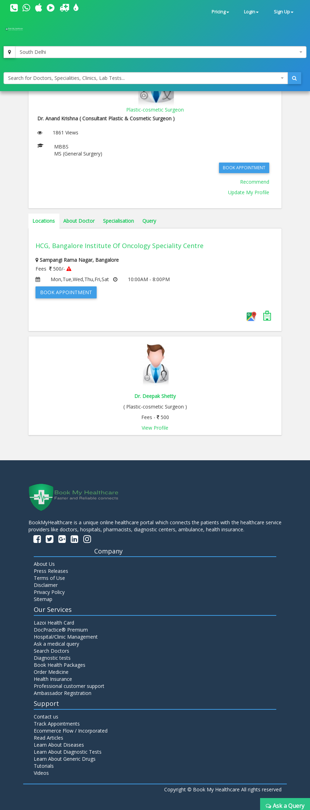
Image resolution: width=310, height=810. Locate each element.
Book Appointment (244, 168)
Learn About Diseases (59, 744)
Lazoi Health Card (54, 622)
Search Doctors (51, 650)
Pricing (220, 12)
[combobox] (160, 52)
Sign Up (283, 12)
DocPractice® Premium (61, 629)
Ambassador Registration (62, 693)
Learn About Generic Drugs (65, 758)
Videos (41, 773)
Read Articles (48, 737)
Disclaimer (46, 585)
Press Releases (51, 571)
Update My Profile (248, 192)
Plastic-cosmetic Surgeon (155, 109)
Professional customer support (69, 686)
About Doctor (79, 220)
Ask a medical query (56, 643)
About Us (44, 564)
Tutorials (44, 765)
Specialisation (118, 220)
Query (149, 220)
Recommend (254, 181)
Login (251, 12)
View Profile (155, 427)
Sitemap (43, 599)
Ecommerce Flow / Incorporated (71, 730)
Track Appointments (57, 723)
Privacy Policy (49, 592)
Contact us (46, 716)
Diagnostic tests (52, 657)
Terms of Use (49, 578)
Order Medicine (51, 672)
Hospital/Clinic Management (66, 636)
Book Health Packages (59, 665)
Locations (43, 220)
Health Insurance (53, 679)
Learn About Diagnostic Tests (68, 751)
